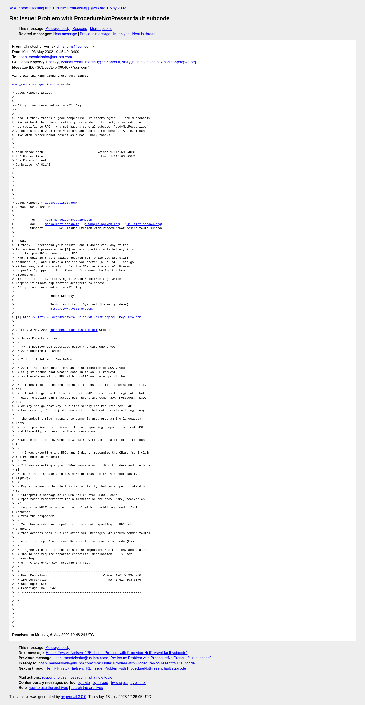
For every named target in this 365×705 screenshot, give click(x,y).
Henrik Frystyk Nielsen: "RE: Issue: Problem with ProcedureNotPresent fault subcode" (117, 653)
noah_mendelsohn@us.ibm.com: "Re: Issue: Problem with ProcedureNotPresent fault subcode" (132, 658)
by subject (119, 683)
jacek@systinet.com (64, 62)
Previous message (95, 34)
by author (138, 683)
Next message (65, 34)
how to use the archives (48, 688)
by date (84, 683)
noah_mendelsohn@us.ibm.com (45, 57)
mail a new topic (98, 677)
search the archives (87, 688)
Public (61, 8)
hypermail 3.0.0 (73, 697)
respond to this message (62, 677)
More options (101, 29)
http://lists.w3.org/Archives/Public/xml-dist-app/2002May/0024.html (83, 317)
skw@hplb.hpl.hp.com (140, 62)
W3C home (18, 8)
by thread (100, 683)
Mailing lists (41, 8)
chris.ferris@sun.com (74, 46)
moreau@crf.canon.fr (102, 62)
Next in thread (143, 34)
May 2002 (118, 8)
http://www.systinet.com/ (72, 309)
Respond (79, 29)
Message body (57, 29)
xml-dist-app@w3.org (87, 8)
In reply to (121, 34)
